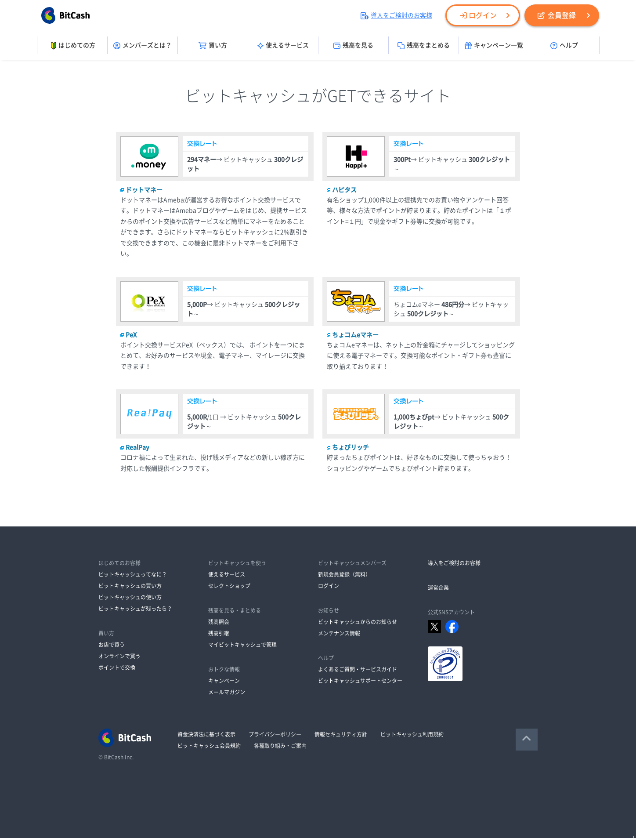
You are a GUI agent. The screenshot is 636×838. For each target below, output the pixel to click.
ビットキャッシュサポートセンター (360, 680)
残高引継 (218, 633)
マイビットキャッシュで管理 (242, 644)
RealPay (137, 447)
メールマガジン (226, 692)
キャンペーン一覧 (494, 45)
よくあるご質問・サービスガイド (357, 669)
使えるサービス (283, 45)
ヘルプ (564, 45)
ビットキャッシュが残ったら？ (135, 608)
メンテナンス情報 (339, 633)
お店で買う (111, 644)
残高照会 (218, 621)
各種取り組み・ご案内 (280, 745)
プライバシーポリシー (275, 734)
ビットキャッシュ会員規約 (209, 745)
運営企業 (438, 587)
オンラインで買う (119, 656)
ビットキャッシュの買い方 (130, 585)
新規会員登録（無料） (344, 574)
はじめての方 (72, 45)
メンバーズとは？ (142, 45)
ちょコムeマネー (355, 335)
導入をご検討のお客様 (396, 15)
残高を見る (353, 45)
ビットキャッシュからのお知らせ (357, 621)
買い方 (213, 45)
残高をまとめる (424, 45)
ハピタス (344, 190)
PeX (131, 335)
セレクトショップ (229, 585)
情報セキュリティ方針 (340, 734)
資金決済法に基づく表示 (206, 734)
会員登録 (557, 15)
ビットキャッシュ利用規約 (412, 734)
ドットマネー (144, 190)
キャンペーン (224, 680)
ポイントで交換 (116, 667)
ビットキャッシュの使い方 (130, 597)
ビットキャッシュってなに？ (132, 574)
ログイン (478, 15)
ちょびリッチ (350, 447)
